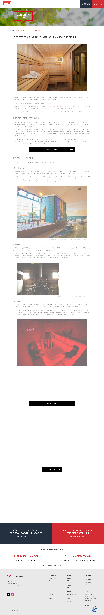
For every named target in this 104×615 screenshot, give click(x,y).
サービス (51, 590)
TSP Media (12, 30)
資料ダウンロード (89, 584)
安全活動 (69, 585)
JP (75, 4)
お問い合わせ (88, 582)
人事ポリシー (70, 596)
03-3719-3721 (27, 556)
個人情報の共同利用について (91, 598)
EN (78, 4)
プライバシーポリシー (89, 594)
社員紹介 (69, 598)
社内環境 (69, 601)
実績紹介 (51, 598)
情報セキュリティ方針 (89, 596)
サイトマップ (88, 603)
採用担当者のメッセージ (72, 594)
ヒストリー (51, 582)
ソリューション (52, 592)
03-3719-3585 (13, 585)
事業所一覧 (69, 580)
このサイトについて (89, 600)
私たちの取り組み (52, 594)
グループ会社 (70, 582)
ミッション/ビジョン (53, 578)
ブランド (51, 580)
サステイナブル (70, 587)
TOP (8, 30)
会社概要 (69, 578)
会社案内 (69, 575)
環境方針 (87, 605)
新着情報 (87, 591)
